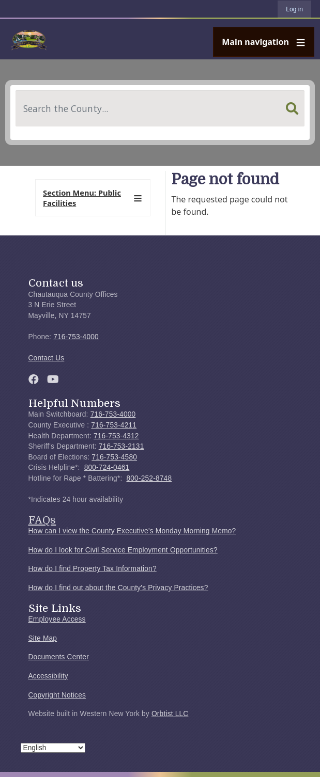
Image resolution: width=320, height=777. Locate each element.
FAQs (42, 520)
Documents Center (58, 657)
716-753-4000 (76, 337)
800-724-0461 (107, 467)
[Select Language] (53, 748)
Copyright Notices (57, 695)
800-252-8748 (149, 478)
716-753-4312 (116, 436)
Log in (294, 9)
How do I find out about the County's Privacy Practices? (118, 588)
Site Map (42, 638)
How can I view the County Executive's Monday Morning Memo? (132, 531)
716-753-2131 (121, 446)
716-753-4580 (114, 457)
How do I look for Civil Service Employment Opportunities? (123, 550)
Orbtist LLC (170, 714)
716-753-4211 (113, 425)
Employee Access (57, 619)
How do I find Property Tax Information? (92, 569)
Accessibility (48, 676)
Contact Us (46, 358)
